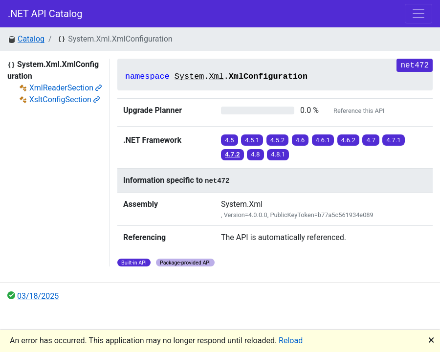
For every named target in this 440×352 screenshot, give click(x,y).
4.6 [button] (300, 140)
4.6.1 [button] (323, 140)
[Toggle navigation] (418, 13)
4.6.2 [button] (348, 140)
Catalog (31, 39)
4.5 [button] (229, 140)
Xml (216, 76)
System (189, 76)
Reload (291, 340)
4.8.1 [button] (278, 154)
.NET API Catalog (45, 14)
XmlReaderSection (65, 87)
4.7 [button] (370, 140)
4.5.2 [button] (277, 140)
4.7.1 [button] (393, 140)
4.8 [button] (255, 154)
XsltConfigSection (64, 99)
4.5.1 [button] (252, 140)
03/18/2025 (38, 296)
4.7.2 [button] (232, 154)
